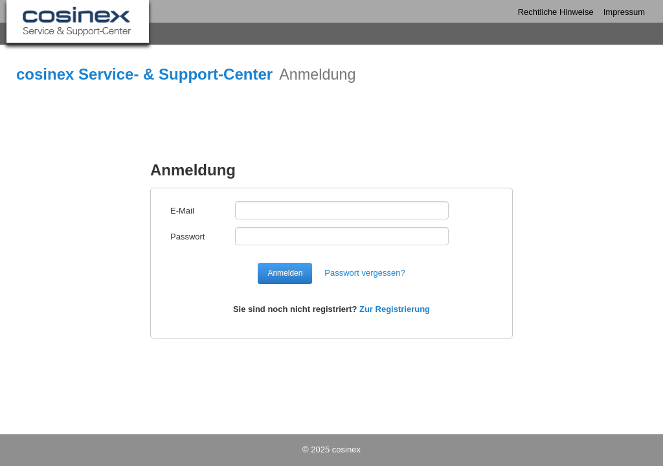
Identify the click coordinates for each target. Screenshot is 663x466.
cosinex (346, 449)
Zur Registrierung (394, 309)
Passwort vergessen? (364, 273)
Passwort (187, 236)
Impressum (624, 12)
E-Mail (182, 211)
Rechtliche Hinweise (556, 12)
